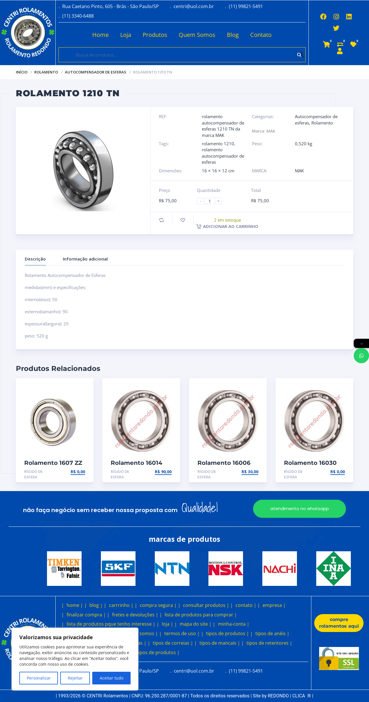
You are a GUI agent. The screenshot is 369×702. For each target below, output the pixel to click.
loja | (167, 624)
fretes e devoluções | (135, 615)
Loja (125, 35)
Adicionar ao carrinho (227, 226)
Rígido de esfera (33, 474)
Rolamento (46, 72)
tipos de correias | (173, 643)
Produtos (155, 35)
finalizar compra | (86, 615)
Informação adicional (85, 259)
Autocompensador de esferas (95, 72)
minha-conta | (233, 624)
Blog (233, 35)
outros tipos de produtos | (150, 652)
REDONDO (278, 696)
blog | (96, 605)
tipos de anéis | (272, 633)
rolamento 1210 (218, 143)
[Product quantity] (212, 201)
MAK (299, 170)
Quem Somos (197, 35)
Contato (261, 35)
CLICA (301, 696)
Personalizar (39, 678)
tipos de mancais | (219, 643)
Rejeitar (75, 678)
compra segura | (158, 605)
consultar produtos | (206, 605)
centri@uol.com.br (194, 6)
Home (100, 35)
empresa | (274, 605)
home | (75, 605)
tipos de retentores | (269, 643)
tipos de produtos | (227, 633)
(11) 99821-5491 (246, 6)
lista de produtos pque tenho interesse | (111, 624)
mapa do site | (196, 624)
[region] (75, 659)
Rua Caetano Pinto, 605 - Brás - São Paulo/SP (110, 6)
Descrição (35, 259)
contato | (246, 605)
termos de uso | (182, 633)
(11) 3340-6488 (78, 16)
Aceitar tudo (111, 678)
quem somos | (142, 633)
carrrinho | (121, 605)
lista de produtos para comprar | (201, 615)
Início (21, 72)
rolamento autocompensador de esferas (223, 156)
